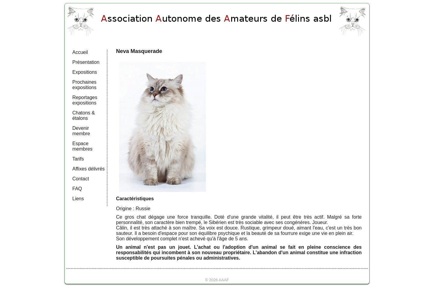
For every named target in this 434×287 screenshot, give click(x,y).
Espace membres (82, 146)
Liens (78, 198)
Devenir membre (81, 131)
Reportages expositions (84, 100)
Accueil (80, 52)
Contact (80, 178)
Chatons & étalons (83, 115)
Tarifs (78, 158)
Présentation (85, 62)
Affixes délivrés (88, 168)
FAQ (77, 188)
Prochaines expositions (84, 85)
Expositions (84, 72)
